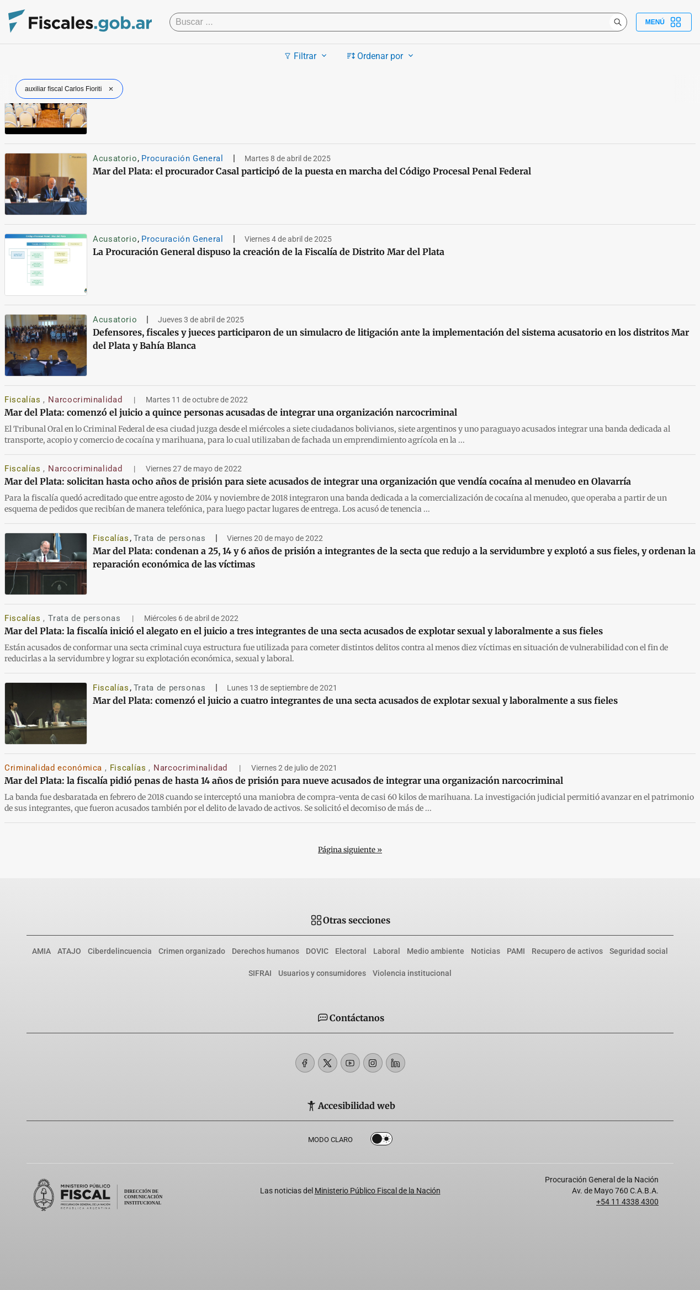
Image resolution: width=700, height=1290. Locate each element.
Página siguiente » (350, 849)
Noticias (485, 951)
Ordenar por (381, 55)
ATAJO (69, 951)
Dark (381, 1141)
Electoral (351, 951)
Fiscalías (23, 400)
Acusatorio (115, 158)
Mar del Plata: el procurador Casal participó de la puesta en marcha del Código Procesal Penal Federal (312, 171)
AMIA (41, 951)
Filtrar (307, 55)
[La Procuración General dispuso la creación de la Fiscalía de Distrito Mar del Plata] (45, 264)
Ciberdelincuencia (120, 951)
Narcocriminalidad (86, 400)
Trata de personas (170, 538)
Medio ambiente (435, 951)
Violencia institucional (412, 973)
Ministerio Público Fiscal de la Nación (378, 1190)
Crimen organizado (191, 951)
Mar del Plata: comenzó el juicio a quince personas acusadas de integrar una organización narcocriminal (230, 412)
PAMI (516, 951)
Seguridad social (638, 951)
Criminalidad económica (54, 768)
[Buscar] (392, 22)
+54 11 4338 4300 (627, 1201)
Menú (663, 22)
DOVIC (317, 951)
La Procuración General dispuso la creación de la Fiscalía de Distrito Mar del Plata (268, 251)
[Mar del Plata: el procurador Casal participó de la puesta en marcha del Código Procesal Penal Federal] (45, 184)
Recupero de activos (567, 951)
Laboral (386, 951)
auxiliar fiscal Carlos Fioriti (70, 89)
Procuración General (182, 158)
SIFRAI (260, 973)
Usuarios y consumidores (322, 973)
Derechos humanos (265, 951)
